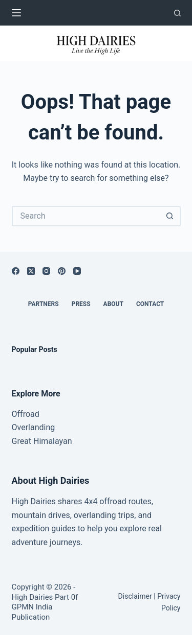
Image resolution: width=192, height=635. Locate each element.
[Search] (177, 13)
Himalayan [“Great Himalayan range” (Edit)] (51, 441)
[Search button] (170, 216)
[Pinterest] (62, 271)
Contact (150, 304)
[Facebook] (15, 271)
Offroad (25, 414)
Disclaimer (135, 596)
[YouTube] (77, 271)
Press (81, 304)
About (113, 304)
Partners (43, 304)
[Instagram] (46, 271)
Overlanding (33, 427)
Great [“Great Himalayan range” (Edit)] (22, 441)
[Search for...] (86, 216)
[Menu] (16, 12)
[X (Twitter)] (31, 271)
